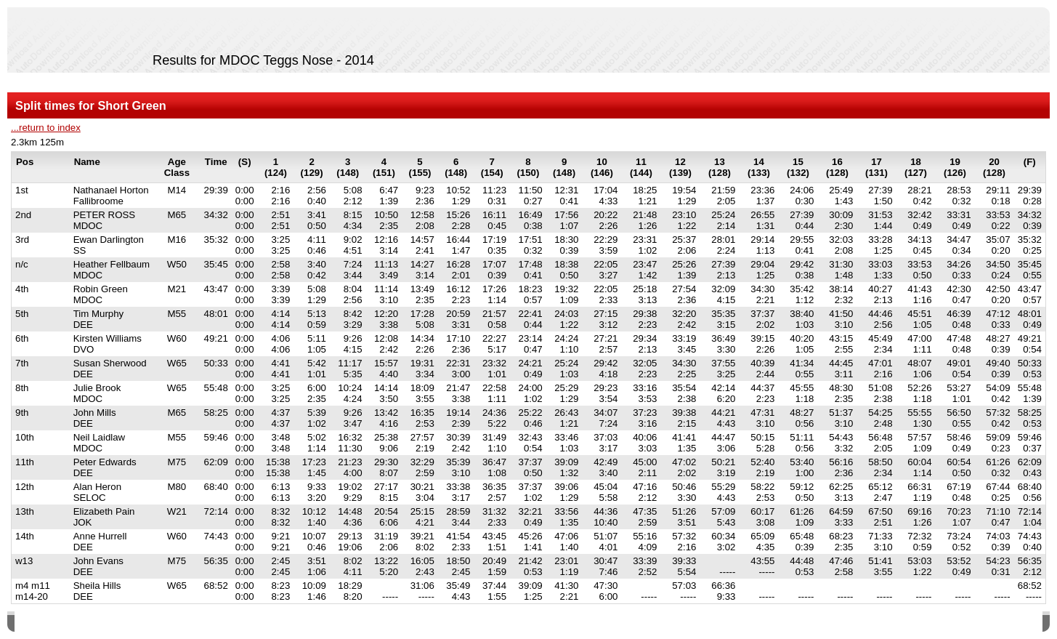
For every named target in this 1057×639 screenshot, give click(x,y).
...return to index (46, 127)
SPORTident (137, 623)
